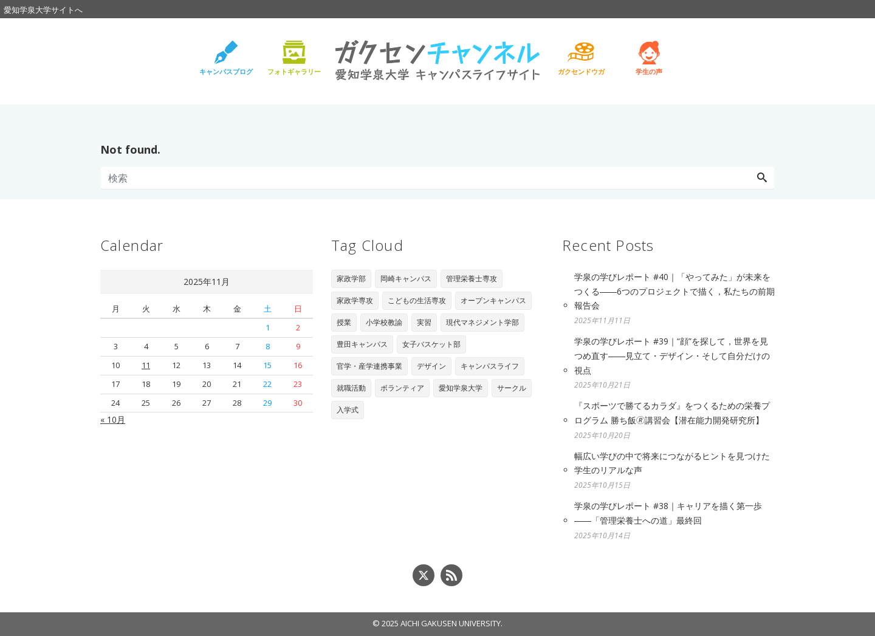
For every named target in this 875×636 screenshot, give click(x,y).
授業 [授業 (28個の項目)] (344, 322)
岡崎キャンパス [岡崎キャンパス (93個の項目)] (405, 278)
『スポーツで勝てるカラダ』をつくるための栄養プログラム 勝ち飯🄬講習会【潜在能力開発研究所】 (672, 413)
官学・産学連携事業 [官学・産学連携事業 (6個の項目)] (369, 366)
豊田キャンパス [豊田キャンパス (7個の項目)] (362, 344)
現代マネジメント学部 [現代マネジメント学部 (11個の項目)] (482, 322)
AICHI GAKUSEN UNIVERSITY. (451, 623)
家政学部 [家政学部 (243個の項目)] (351, 278)
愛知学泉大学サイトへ (43, 9)
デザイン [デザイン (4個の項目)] (431, 366)
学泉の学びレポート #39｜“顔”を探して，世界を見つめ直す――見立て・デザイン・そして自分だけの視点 (672, 355)
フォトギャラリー (294, 71)
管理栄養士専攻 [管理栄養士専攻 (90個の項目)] (471, 278)
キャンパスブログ (226, 71)
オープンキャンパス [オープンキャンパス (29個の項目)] (493, 300)
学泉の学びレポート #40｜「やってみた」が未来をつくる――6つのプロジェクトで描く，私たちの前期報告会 (674, 291)
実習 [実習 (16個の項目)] (424, 322)
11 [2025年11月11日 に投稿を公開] (146, 365)
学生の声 (649, 71)
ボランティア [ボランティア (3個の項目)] (402, 388)
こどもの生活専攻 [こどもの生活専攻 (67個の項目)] (417, 300)
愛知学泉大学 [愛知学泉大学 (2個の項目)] (460, 388)
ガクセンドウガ (581, 71)
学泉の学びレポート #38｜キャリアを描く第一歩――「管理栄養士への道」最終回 (668, 513)
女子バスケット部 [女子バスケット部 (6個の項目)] (431, 344)
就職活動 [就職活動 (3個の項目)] (351, 388)
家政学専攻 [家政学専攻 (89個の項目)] (355, 300)
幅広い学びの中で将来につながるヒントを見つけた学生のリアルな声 (672, 463)
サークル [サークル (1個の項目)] (511, 388)
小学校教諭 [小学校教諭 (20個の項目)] (384, 322)
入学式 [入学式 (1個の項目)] (348, 410)
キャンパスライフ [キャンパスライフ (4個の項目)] (490, 366)
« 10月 (112, 419)
